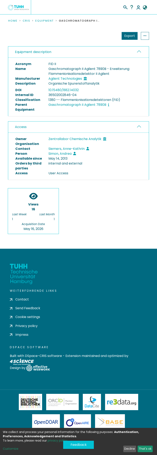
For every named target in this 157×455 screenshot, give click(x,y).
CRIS (26, 21)
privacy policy (57, 440)
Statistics (128, 35)
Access (21, 127)
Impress (19, 334)
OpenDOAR (46, 422)
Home (13, 21)
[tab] (78, 52)
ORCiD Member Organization (62, 402)
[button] (144, 7)
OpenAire (77, 422)
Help (132, 7)
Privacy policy (24, 326)
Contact (19, 299)
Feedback (79, 444)
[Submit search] (125, 6)
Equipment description (33, 52)
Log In (138, 7)
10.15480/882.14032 (63, 90)
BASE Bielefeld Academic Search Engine (110, 422)
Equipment (44, 21)
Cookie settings (25, 317)
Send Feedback (25, 308)
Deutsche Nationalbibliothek (30, 402)
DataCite (92, 402)
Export (109, 35)
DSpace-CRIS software (43, 355)
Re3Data (121, 402)
